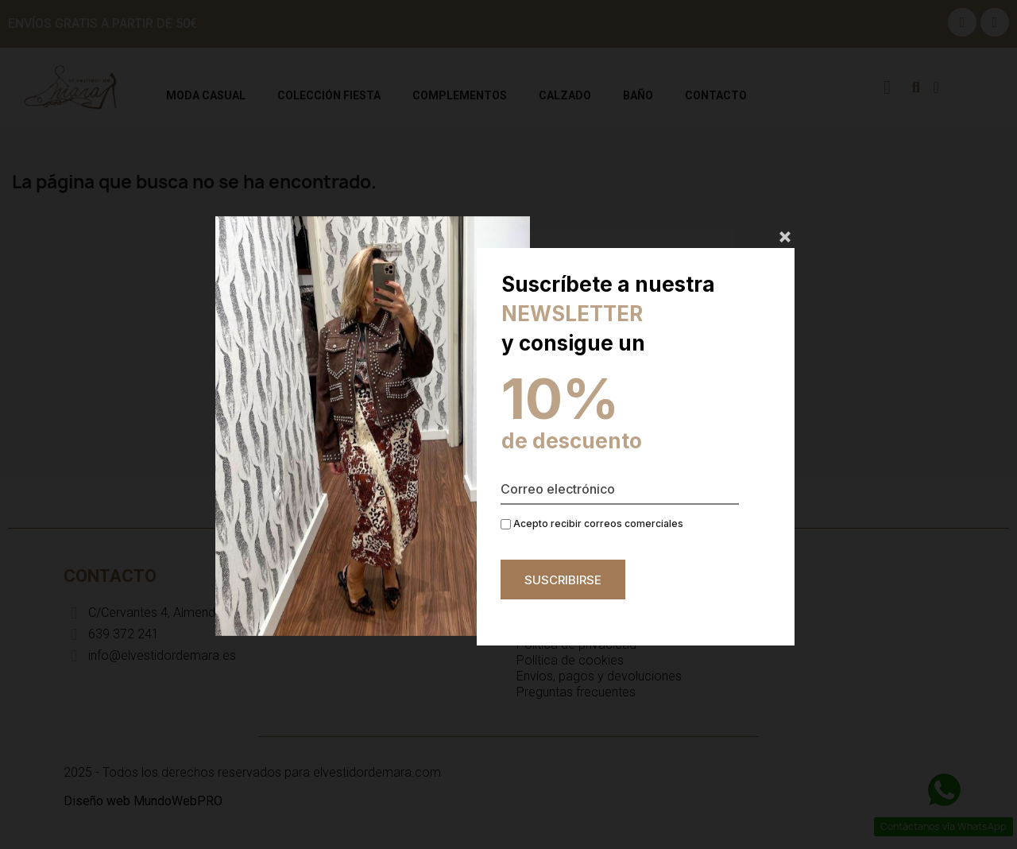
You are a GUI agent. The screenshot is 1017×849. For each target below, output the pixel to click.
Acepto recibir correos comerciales (592, 523)
